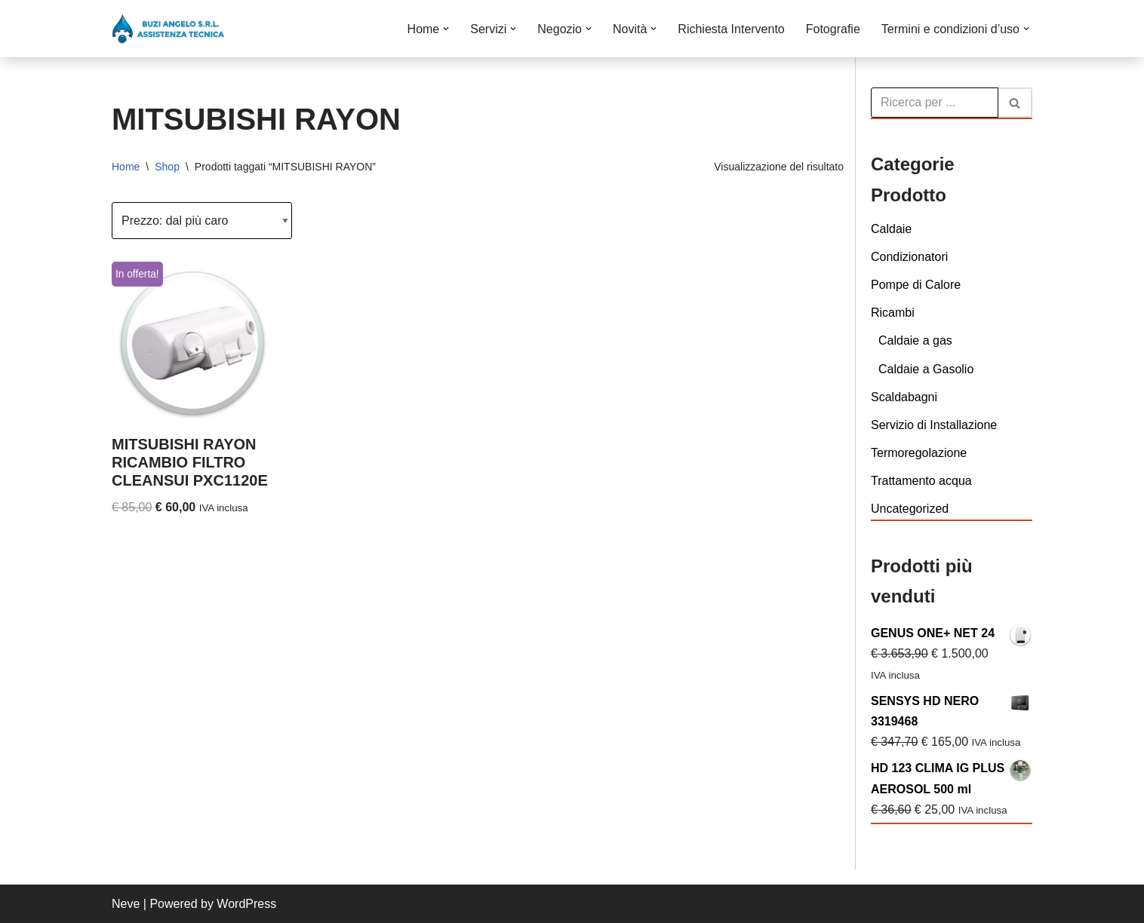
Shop (167, 167)
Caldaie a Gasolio (925, 369)
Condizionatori (909, 256)
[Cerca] (934, 102)
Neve (126, 903)
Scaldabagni (904, 397)
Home (126, 167)
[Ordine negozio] (202, 220)
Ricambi (893, 312)
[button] (446, 29)
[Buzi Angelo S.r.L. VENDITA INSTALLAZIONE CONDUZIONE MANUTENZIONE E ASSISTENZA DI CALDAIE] (168, 29)
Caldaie (891, 228)
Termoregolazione (919, 452)
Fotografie (833, 29)
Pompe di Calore (916, 284)
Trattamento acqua (921, 480)
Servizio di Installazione (934, 425)
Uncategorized (910, 508)
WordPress (246, 903)
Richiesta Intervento (731, 29)
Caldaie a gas (915, 340)
